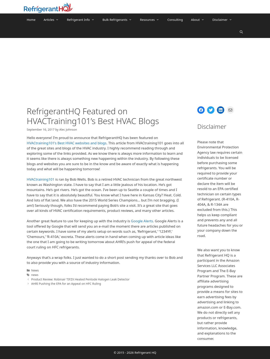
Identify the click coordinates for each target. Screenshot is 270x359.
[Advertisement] (135, 68)
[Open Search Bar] (241, 32)
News (35, 270)
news (34, 275)
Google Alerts (142, 221)
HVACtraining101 (40, 179)
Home (31, 20)
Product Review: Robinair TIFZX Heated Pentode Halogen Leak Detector (80, 279)
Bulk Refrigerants (119, 19)
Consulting (175, 20)
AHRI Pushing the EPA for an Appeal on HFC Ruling (66, 284)
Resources (151, 19)
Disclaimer (224, 19)
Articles (53, 19)
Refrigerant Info (82, 19)
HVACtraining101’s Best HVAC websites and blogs (66, 143)
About (199, 19)
